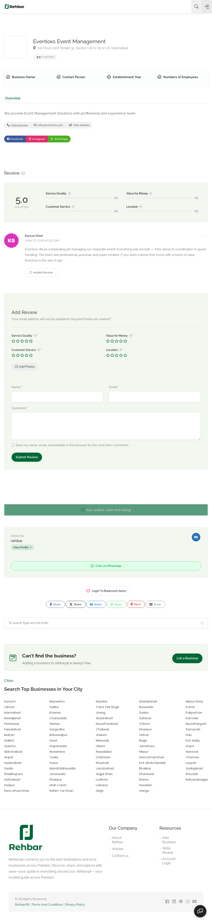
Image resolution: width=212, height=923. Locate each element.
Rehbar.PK (22, 905)
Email (114, 388)
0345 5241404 (17, 126)
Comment (20, 409)
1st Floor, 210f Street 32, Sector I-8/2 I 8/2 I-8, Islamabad (80, 48)
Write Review (167, 852)
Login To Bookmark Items (106, 591)
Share (55, 605)
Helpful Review (41, 273)
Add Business (169, 841)
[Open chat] (201, 912)
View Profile (21, 548)
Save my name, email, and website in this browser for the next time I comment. (72, 446)
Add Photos (27, 368)
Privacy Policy (75, 905)
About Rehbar (117, 841)
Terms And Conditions (47, 905)
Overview (11, 98)
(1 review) (45, 56)
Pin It (136, 605)
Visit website (79, 126)
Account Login (168, 862)
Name (17, 388)
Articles (117, 850)
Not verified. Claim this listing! (106, 511)
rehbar (17, 542)
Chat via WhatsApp (106, 567)
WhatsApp (59, 140)
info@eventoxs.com (48, 126)
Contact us (120, 857)
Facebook (15, 140)
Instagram (37, 140)
